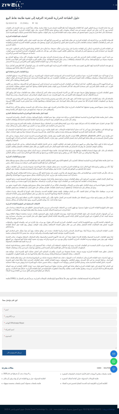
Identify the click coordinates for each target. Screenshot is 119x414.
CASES (99, 368)
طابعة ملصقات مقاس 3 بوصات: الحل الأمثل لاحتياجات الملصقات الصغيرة (86, 374)
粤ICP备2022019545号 (92, 409)
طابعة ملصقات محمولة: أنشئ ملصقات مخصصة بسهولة (22, 383)
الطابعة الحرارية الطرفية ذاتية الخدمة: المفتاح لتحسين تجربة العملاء (84, 383)
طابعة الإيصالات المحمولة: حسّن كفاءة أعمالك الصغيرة (80, 379)
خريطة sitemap (109, 409)
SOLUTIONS (107, 368)
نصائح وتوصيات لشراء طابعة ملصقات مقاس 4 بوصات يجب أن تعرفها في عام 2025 (16, 374)
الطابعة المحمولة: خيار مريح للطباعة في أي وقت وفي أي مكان (24, 379)
